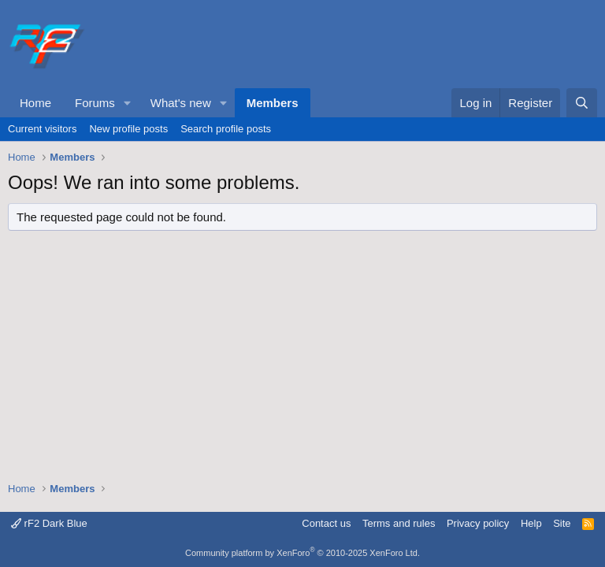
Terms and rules (398, 523)
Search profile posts (225, 129)
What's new (180, 102)
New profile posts (128, 129)
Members (273, 102)
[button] (128, 102)
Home (35, 102)
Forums (95, 102)
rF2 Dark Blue (49, 523)
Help (531, 523)
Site (561, 523)
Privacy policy (478, 523)
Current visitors (42, 129)
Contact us (326, 523)
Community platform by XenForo (302, 553)
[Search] (581, 102)
